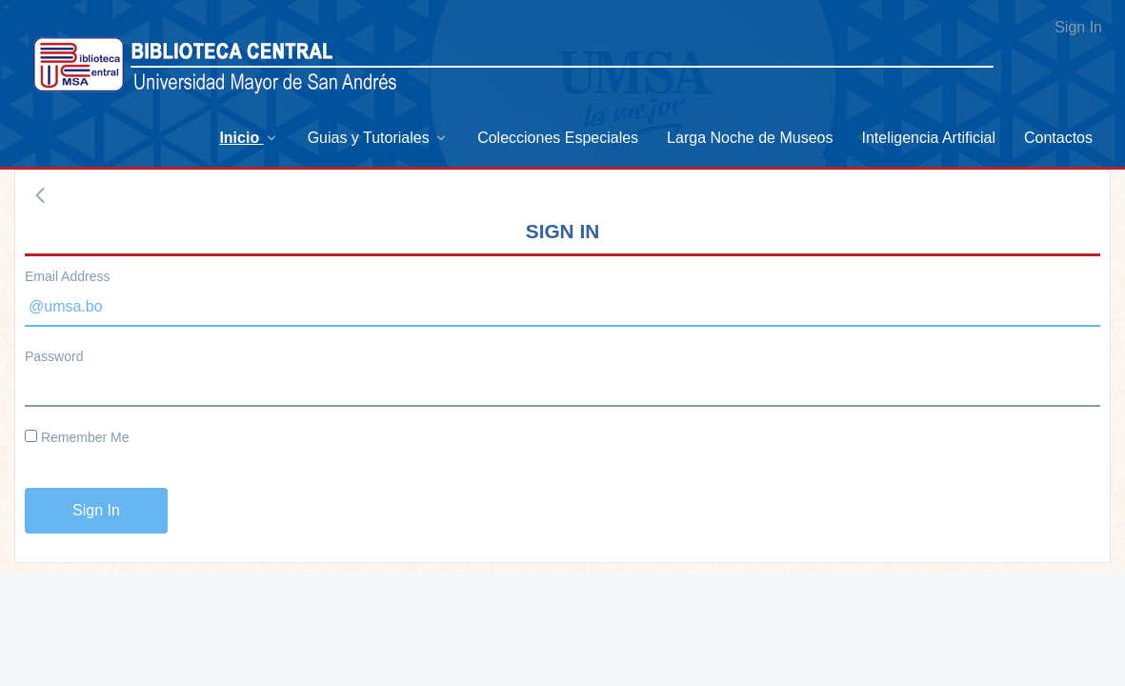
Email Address (67, 276)
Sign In (1078, 27)
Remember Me (77, 437)
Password (54, 356)
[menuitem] (248, 138)
